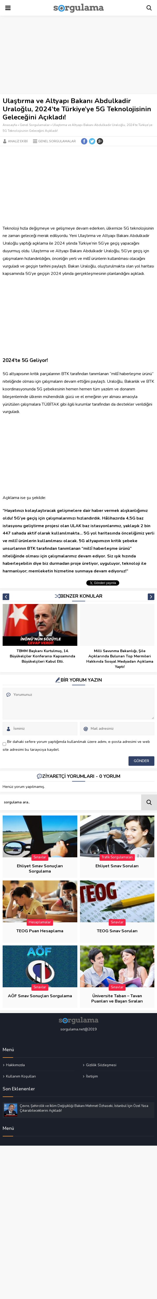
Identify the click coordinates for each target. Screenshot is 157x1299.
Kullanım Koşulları (21, 1076)
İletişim (92, 1076)
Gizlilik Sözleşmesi (101, 1065)
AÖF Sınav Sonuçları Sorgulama (40, 996)
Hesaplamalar (40, 922)
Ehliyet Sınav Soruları (117, 866)
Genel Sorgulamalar (35, 125)
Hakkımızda (15, 1065)
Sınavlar (40, 857)
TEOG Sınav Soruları (117, 931)
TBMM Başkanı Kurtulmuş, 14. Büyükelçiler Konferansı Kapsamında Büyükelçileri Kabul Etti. (42, 656)
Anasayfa (10, 125)
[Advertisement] (78, 55)
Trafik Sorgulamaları (117, 857)
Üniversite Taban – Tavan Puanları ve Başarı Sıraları (117, 998)
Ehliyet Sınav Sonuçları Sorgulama (40, 868)
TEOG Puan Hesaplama (39, 931)
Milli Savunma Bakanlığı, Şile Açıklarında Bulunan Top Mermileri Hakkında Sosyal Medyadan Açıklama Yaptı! (119, 658)
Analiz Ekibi (18, 141)
